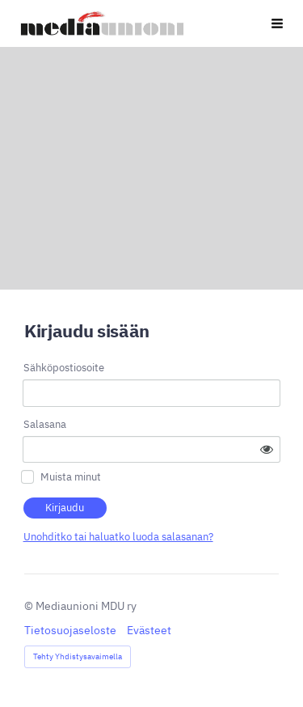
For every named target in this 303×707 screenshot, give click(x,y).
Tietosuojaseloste (70, 630)
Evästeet (149, 630)
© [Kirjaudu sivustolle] (30, 606)
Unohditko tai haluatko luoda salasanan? (118, 537)
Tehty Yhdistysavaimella (77, 656)
